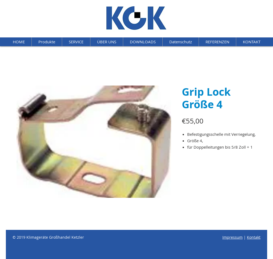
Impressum (232, 237)
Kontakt (253, 237)
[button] (142, 41)
